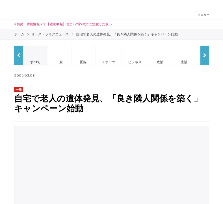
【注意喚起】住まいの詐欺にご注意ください (78, 24)
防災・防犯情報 (27, 24)
